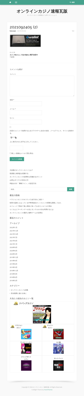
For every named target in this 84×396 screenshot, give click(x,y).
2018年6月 (13, 277)
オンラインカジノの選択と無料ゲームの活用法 (26, 213)
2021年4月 (13, 241)
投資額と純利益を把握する (19, 173)
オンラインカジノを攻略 (19, 290)
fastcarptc (13, 31)
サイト (12, 118)
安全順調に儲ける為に (19, 293)
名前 (12, 100)
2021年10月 (14, 234)
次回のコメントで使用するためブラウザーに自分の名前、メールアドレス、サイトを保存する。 (42, 132)
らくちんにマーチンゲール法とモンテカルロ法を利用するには (31, 209)
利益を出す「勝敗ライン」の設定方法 (23, 183)
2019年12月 (14, 257)
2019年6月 (13, 264)
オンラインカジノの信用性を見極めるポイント (26, 177)
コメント (13, 74)
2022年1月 (13, 227)
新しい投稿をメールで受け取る (22, 153)
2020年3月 (13, 254)
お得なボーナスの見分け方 (19, 180)
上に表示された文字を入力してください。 (24, 142)
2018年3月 (13, 280)
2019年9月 (13, 261)
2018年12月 (14, 270)
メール (13, 109)
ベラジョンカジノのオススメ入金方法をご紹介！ (27, 199)
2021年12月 (14, 231)
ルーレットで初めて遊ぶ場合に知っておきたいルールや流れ (31, 206)
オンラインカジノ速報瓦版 (42, 11)
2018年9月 (13, 274)
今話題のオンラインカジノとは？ (21, 170)
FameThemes (48, 390)
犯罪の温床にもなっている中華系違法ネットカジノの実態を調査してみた (35, 203)
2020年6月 (13, 251)
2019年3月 (13, 267)
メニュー (16, 2)
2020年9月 (13, 247)
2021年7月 (13, 237)
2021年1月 (13, 244)
